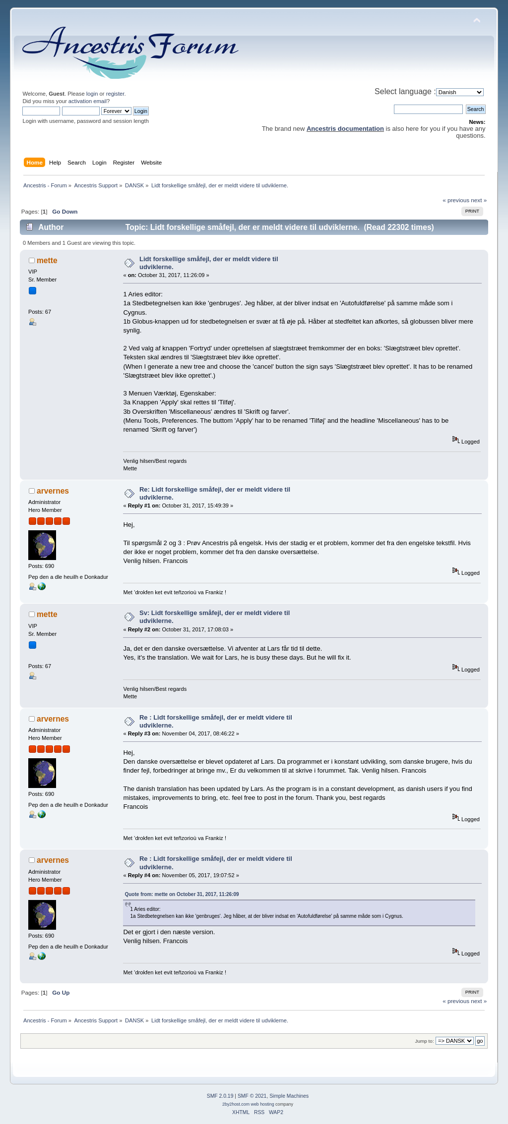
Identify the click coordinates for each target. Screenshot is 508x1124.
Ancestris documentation (345, 128)
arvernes (53, 491)
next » (479, 200)
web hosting (262, 1104)
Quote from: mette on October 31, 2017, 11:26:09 (182, 894)
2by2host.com (236, 1104)
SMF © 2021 (252, 1096)
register (115, 94)
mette (47, 260)
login (92, 94)
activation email (87, 101)
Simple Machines (289, 1096)
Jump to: (424, 1041)
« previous (456, 200)
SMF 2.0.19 (220, 1096)
